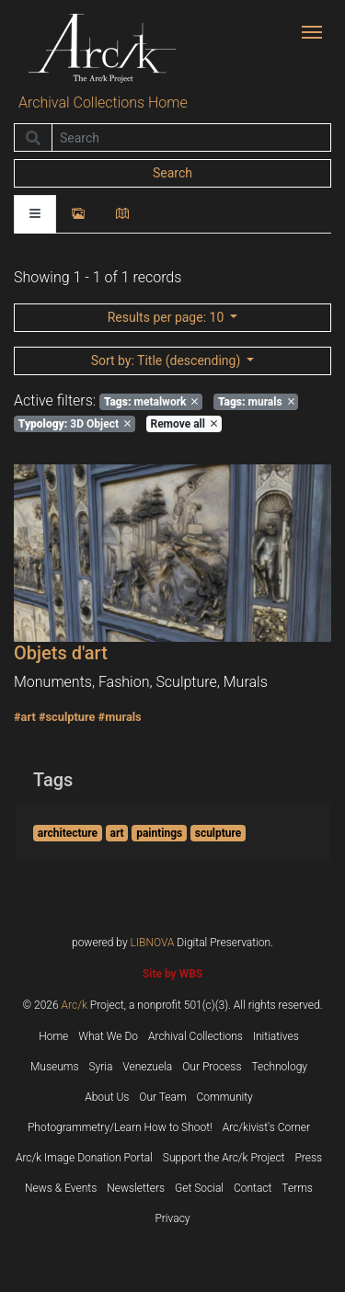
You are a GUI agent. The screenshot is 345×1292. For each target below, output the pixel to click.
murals (256, 401)
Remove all (183, 423)
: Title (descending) (167, 360)
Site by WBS (172, 973)
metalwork (151, 401)
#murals (120, 717)
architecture (68, 833)
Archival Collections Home (103, 102)
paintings (159, 833)
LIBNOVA (153, 942)
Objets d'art (61, 653)
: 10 (167, 317)
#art (25, 717)
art (117, 833)
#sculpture (67, 717)
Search (172, 173)
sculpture (218, 833)
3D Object (74, 423)
